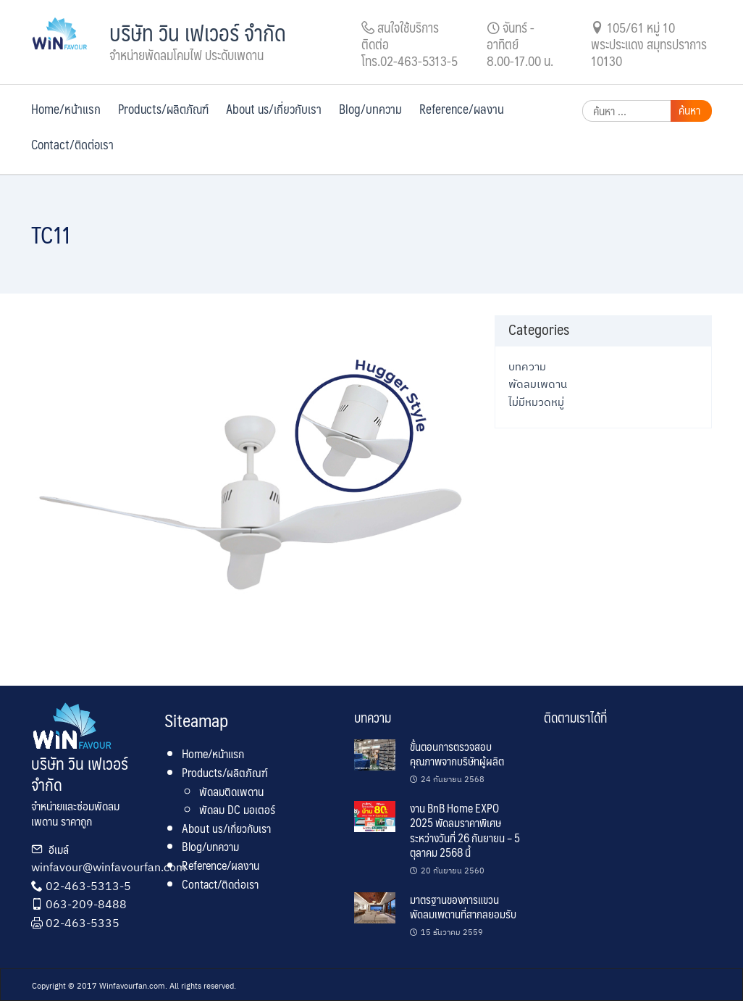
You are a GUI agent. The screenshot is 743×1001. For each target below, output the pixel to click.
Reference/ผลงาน (461, 109)
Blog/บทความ (370, 109)
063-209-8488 (86, 904)
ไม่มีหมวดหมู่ (536, 401)
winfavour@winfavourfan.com (108, 867)
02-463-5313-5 (88, 886)
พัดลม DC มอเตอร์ (237, 809)
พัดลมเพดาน (537, 383)
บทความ (527, 366)
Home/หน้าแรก (66, 109)
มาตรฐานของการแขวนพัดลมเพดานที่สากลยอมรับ (463, 906)
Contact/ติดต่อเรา (72, 144)
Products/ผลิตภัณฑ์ (163, 109)
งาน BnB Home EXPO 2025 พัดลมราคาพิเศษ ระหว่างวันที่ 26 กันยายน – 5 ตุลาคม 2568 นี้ (465, 830)
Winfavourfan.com (132, 986)
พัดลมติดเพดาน (231, 791)
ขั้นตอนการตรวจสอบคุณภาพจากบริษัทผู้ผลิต (457, 753)
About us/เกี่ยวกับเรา (274, 109)
